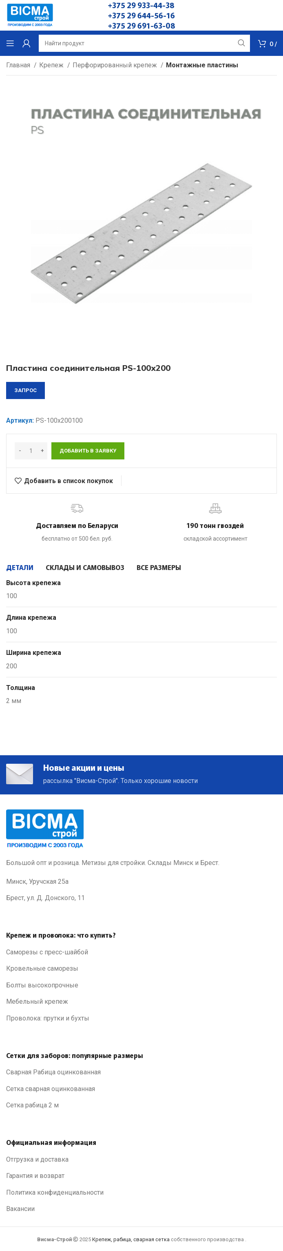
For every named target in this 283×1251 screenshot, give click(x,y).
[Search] (144, 43)
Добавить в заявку (88, 451)
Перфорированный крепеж (116, 65)
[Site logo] (30, 15)
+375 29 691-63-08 (141, 25)
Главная (19, 65)
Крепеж (52, 65)
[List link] (141, 952)
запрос (25, 390)
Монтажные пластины (202, 65)
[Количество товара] (31, 450)
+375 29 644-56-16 (141, 15)
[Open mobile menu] (10, 43)
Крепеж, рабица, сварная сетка (131, 1239)
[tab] (19, 567)
